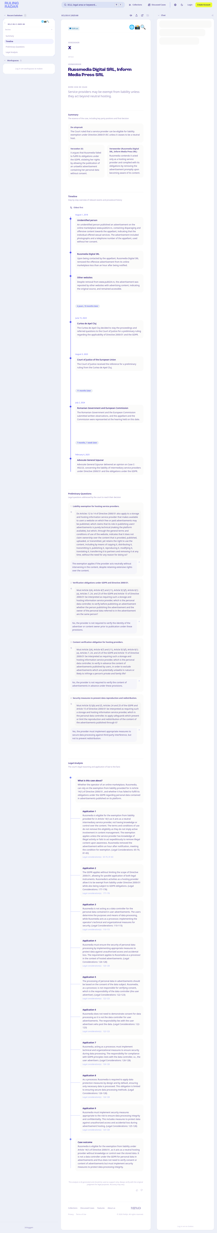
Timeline (9, 41)
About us (111, 1208)
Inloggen (29, 1227)
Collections (72, 1208)
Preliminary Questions (15, 47)
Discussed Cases (87, 1208)
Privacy (71, 1214)
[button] (5, 23)
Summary (10, 36)
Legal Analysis (12, 52)
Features (101, 1208)
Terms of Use (81, 1214)
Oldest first (76, 207)
